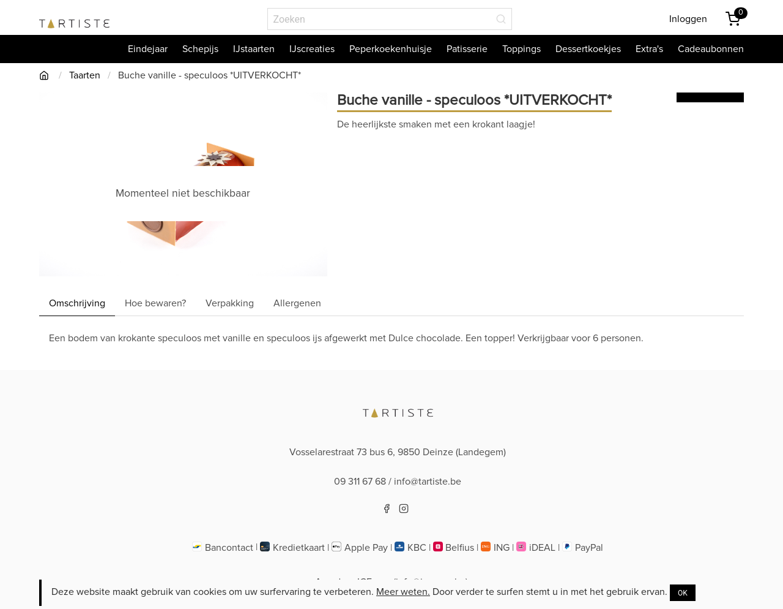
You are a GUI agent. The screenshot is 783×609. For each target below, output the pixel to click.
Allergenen (297, 303)
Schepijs (200, 49)
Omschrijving (77, 303)
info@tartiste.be (427, 481)
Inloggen (688, 19)
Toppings (521, 49)
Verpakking (230, 303)
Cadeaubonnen (711, 49)
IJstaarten (254, 49)
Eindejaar (148, 49)
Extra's (649, 49)
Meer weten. (403, 592)
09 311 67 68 (360, 481)
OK (683, 593)
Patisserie (467, 49)
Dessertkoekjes (588, 49)
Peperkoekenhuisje (390, 49)
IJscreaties (312, 49)
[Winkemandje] (733, 19)
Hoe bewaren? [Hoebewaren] (155, 303)
